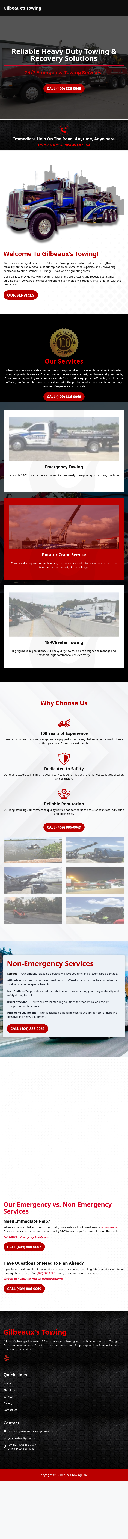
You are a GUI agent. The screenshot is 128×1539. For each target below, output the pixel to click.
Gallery (8, 1461)
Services (9, 1455)
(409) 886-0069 (46, 1331)
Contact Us (10, 1468)
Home (7, 1441)
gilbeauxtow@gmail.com (23, 1496)
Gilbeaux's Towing (22, 8)
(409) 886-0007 (110, 1285)
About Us (9, 1448)
